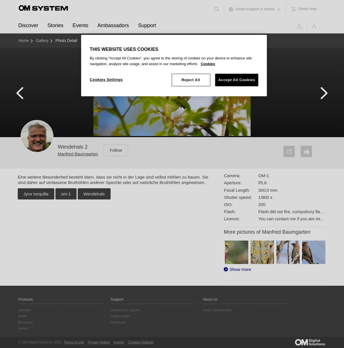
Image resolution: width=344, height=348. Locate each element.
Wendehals (94, 193)
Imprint (118, 342)
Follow (116, 150)
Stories (55, 25)
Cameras (24, 310)
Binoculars (25, 322)
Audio (22, 316)
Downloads (118, 322)
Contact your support (125, 310)
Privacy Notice (99, 342)
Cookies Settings (140, 342)
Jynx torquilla (36, 193)
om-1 (66, 193)
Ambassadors (113, 25)
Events (80, 25)
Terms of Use (74, 342)
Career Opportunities (217, 310)
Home (23, 40)
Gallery (42, 40)
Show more (240, 269)
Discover (28, 25)
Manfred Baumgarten (78, 153)
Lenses (23, 328)
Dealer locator (120, 316)
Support (147, 25)
